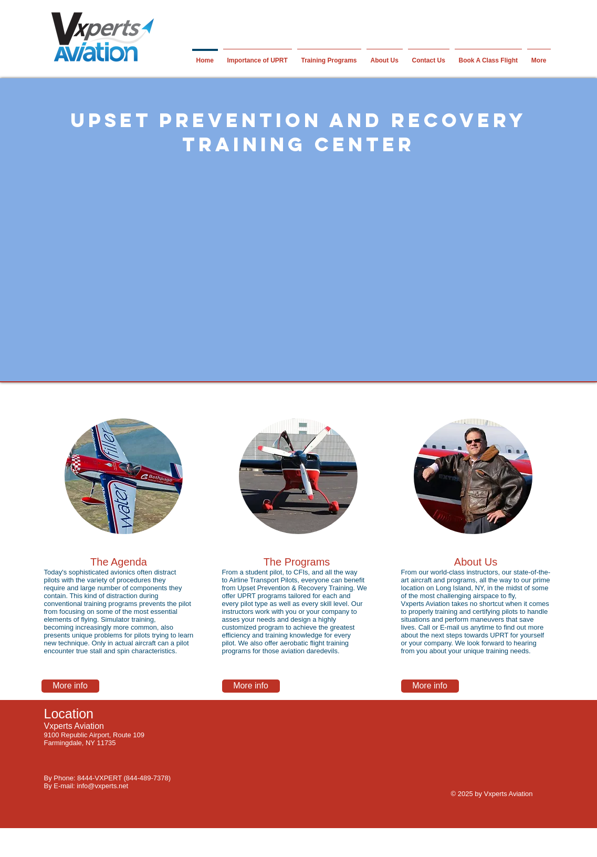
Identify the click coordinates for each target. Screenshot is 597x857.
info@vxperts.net (102, 786)
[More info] (70, 686)
